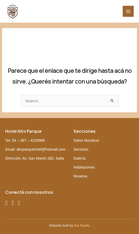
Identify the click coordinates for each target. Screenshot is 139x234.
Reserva (80, 176)
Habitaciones (84, 167)
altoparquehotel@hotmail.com (41, 149)
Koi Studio (82, 225)
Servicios (81, 149)
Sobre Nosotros (86, 140)
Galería (80, 158)
